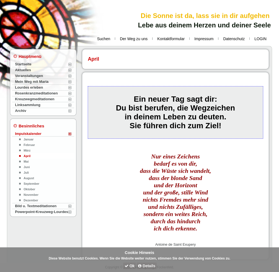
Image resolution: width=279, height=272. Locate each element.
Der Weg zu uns (134, 39)
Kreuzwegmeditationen (34, 99)
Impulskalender (28, 134)
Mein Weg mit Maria (31, 81)
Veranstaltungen (29, 76)
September (31, 183)
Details (146, 266)
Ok (130, 266)
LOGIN (260, 39)
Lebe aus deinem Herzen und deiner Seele (204, 25)
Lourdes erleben (29, 87)
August (29, 178)
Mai (26, 161)
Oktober (29, 189)
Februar (29, 145)
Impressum (203, 39)
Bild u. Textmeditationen (35, 206)
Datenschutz (234, 39)
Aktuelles (23, 70)
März (27, 150)
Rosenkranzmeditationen (36, 93)
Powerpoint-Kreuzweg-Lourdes (41, 212)
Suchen (103, 39)
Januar (28, 139)
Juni (27, 167)
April (27, 156)
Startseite (23, 64)
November (31, 194)
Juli (26, 172)
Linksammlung (27, 105)
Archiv (20, 111)
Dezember (31, 200)
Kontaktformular (171, 39)
